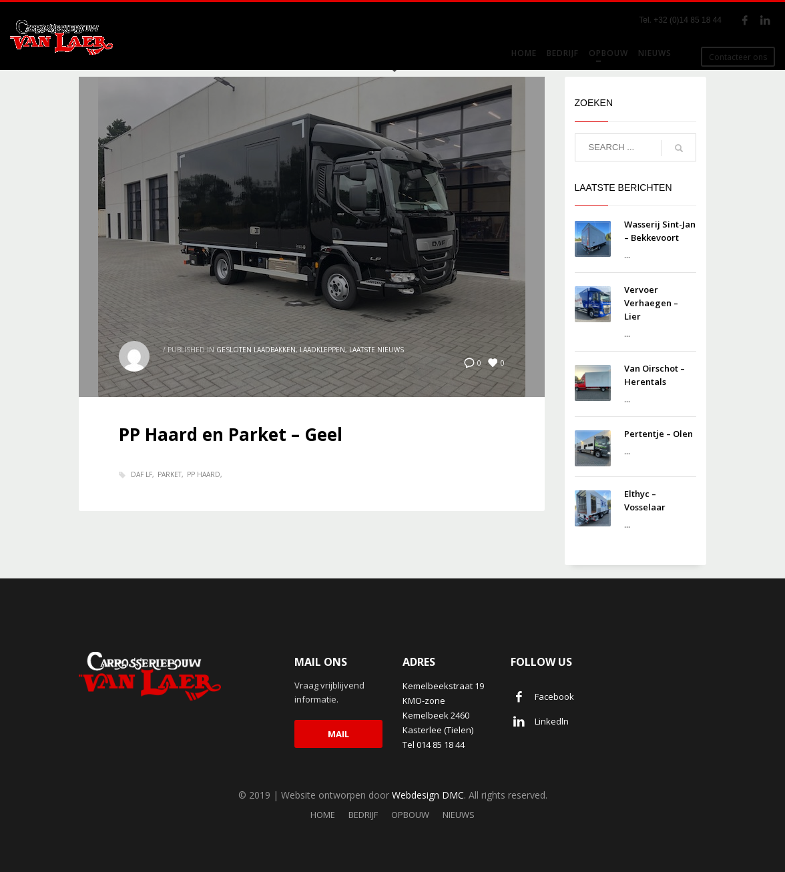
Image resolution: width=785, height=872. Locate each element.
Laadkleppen (322, 349)
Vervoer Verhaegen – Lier (651, 303)
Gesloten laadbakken (256, 349)
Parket (170, 474)
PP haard (203, 474)
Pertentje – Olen (658, 434)
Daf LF (141, 474)
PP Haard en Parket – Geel (230, 434)
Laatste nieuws (376, 349)
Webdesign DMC (428, 795)
